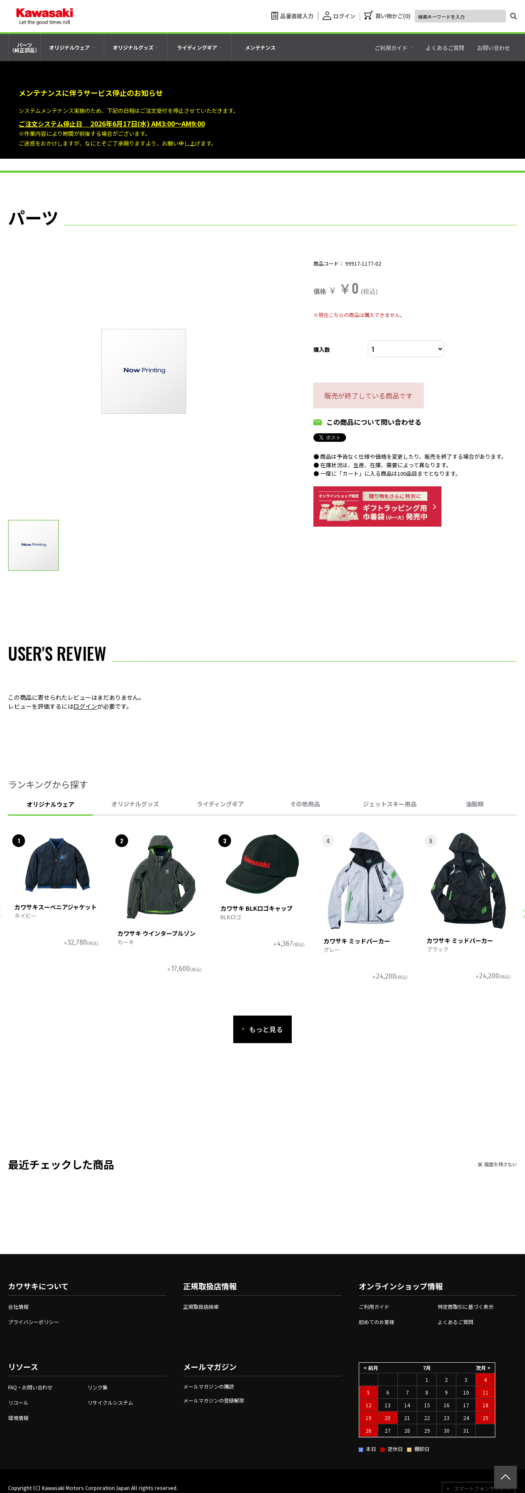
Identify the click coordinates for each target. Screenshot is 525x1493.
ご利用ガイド (374, 1306)
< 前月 (370, 1367)
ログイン (85, 706)
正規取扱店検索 (201, 1306)
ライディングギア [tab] (220, 804)
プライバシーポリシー (33, 1321)
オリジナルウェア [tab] (50, 804)
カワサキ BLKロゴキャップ (257, 908)
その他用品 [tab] (305, 804)
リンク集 (97, 1387)
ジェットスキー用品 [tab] (389, 804)
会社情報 (18, 1306)
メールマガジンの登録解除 (213, 1400)
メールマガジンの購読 (208, 1386)
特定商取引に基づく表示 (466, 1306)
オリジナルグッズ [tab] (135, 804)
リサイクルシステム (110, 1402)
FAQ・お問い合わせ (30, 1387)
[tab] (72, 47)
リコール (18, 1402)
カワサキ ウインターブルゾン (156, 933)
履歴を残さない (500, 1164)
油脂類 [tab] (474, 804)
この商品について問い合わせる (374, 422)
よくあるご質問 (455, 1321)
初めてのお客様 (376, 1321)
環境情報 (18, 1417)
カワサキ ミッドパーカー (357, 941)
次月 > (483, 1367)
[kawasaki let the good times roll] (44, 16)
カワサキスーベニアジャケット (55, 907)
